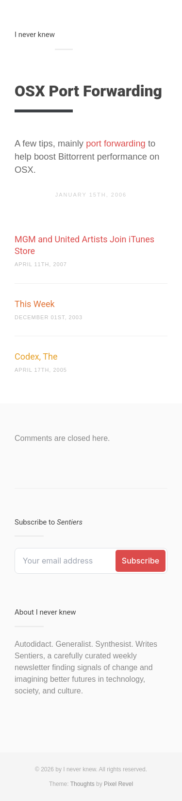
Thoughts (82, 784)
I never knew (35, 34)
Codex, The (36, 356)
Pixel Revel (118, 784)
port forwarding (116, 143)
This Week (35, 304)
